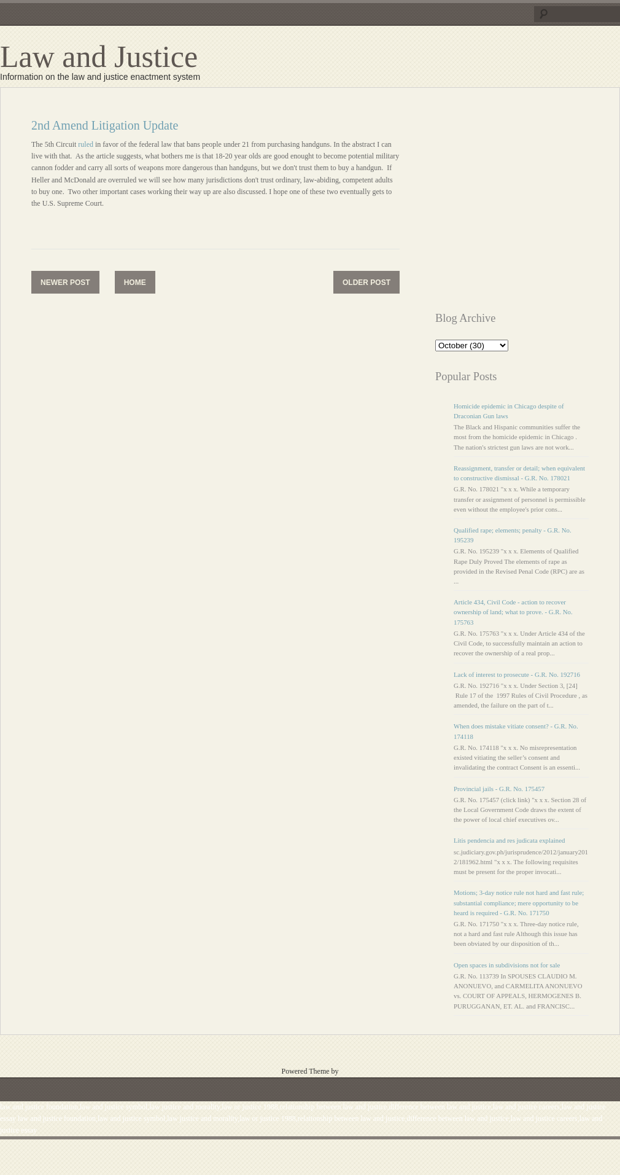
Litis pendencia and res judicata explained (509, 840)
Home (135, 282)
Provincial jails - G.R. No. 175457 (499, 788)
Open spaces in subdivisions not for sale (507, 965)
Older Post (366, 282)
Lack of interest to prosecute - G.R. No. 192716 (517, 674)
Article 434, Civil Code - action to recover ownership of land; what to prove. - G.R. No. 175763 (513, 611)
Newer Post (65, 282)
